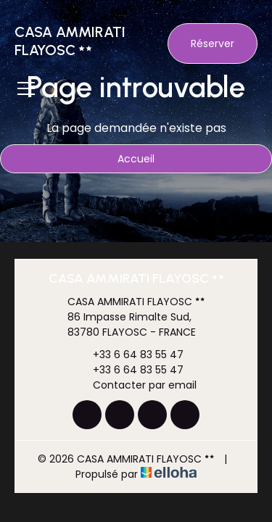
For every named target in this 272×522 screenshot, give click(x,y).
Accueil (136, 159)
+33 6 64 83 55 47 (130, 354)
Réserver (212, 43)
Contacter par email (136, 385)
